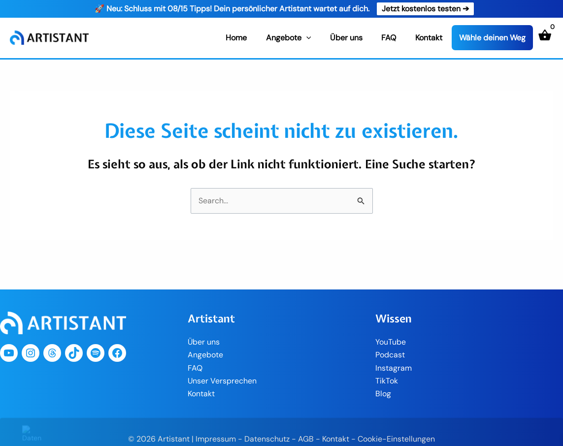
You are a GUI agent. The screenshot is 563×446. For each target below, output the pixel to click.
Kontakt (430, 37)
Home (251, 37)
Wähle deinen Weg (492, 38)
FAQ (393, 37)
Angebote (300, 38)
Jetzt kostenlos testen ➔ (425, 8)
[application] (318, 38)
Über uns (354, 37)
